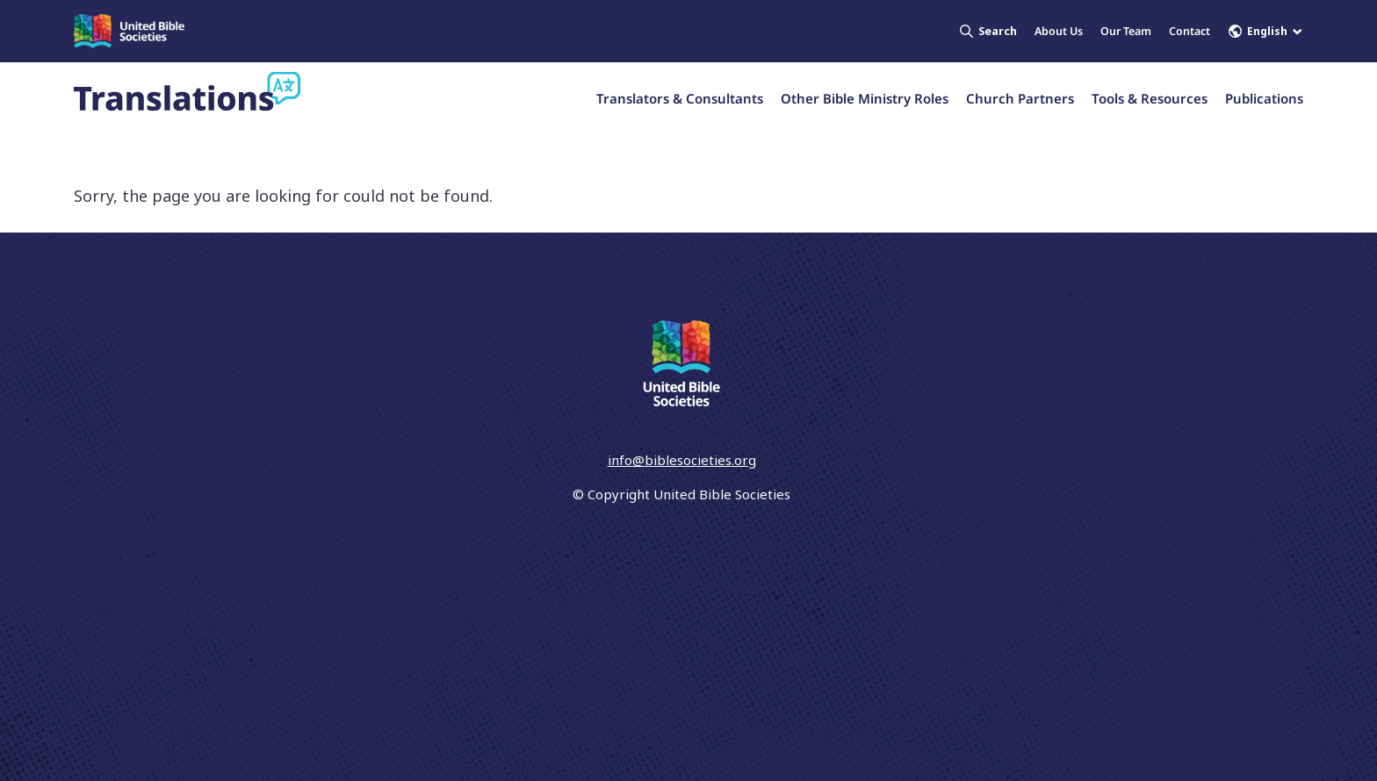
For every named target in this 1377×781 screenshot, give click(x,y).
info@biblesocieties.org (682, 460)
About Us (1059, 31)
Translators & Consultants (679, 98)
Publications (1264, 98)
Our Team (1125, 31)
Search (988, 31)
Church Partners (1020, 98)
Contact (1189, 31)
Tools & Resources (1150, 98)
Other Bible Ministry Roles (864, 98)
